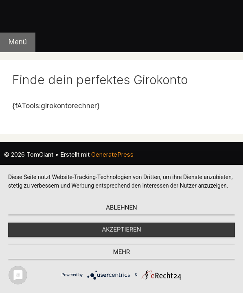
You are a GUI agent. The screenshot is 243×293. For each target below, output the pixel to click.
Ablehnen (121, 207)
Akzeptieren (121, 229)
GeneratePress (112, 154)
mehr (121, 252)
